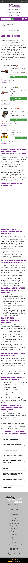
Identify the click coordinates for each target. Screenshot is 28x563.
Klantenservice (14, 521)
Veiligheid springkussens (14, 532)
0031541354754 (14, 9)
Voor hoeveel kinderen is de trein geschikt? (12, 446)
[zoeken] (12, 19)
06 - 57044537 (14, 15)
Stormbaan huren (14, 510)
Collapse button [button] (27, 559)
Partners (14, 538)
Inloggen (16, 1)
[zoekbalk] (6, 19)
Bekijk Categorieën (14, 30)
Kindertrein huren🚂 (9, 66)
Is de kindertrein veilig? (10, 452)
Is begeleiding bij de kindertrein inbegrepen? (13, 488)
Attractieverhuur (11, 24)
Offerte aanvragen (18, 77)
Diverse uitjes (14, 515)
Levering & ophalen (14, 524)
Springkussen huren (14, 507)
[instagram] (7, 1)
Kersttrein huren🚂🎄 (10, 87)
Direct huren (21, 138)
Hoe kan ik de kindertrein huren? (11, 469)
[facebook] (2, 1)
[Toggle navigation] (26, 19)
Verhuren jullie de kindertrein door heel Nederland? (12, 475)
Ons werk (14, 540)
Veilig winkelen (14, 526)
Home (2, 24)
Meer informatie (5, 82)
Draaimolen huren (8, 130)
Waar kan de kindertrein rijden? (13, 457)
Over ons (14, 535)
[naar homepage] (14, 5)
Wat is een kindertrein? (10, 440)
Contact (14, 519)
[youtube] (4, 1)
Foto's (14, 543)
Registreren (24, 1)
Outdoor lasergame (14, 505)
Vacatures (14, 529)
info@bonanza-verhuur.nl (13, 12)
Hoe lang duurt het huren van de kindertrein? (13, 462)
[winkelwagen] (23, 19)
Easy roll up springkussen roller (14, 545)
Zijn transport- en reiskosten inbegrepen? (12, 481)
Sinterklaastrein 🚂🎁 (10, 109)
